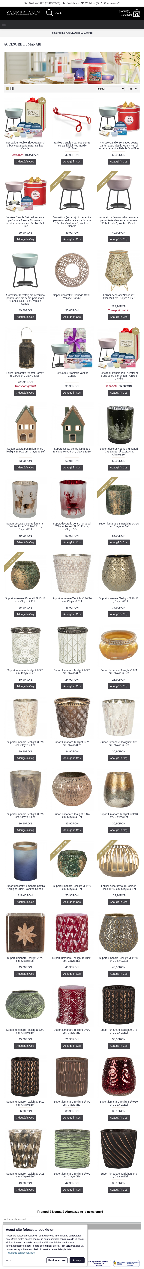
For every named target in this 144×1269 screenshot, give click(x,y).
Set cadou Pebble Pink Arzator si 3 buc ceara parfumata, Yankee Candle (119, 375)
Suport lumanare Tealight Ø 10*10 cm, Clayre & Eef (72, 600)
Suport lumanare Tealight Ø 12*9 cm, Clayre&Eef (25, 1031)
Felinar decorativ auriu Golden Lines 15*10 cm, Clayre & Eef (118, 887)
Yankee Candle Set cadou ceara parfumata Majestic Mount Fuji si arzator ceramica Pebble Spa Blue (119, 145)
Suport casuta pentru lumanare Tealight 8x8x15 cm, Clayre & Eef (25, 450)
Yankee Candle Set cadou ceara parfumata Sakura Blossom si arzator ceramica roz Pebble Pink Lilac (25, 222)
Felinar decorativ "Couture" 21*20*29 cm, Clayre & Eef (118, 296)
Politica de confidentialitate (20, 1252)
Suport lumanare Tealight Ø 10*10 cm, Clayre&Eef (119, 600)
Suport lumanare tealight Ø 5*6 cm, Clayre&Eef (25, 672)
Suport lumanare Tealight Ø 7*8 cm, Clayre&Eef (72, 743)
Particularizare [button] (57, 1260)
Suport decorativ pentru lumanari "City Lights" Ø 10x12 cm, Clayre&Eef (119, 451)
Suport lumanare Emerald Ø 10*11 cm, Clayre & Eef (25, 600)
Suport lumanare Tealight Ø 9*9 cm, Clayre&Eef (72, 1175)
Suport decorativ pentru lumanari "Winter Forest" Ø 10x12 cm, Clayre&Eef (25, 526)
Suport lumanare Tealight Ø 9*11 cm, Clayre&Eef (25, 1175)
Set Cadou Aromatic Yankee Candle (72, 374)
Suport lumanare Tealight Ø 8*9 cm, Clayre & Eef (25, 815)
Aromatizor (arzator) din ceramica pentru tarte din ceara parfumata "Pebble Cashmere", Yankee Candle (72, 222)
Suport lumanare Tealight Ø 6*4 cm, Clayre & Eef (118, 672)
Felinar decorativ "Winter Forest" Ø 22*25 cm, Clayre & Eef (25, 374)
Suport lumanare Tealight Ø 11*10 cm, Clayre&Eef (119, 959)
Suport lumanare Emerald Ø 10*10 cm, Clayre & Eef (119, 525)
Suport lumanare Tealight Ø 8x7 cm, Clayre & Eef (72, 815)
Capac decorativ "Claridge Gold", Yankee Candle (72, 296)
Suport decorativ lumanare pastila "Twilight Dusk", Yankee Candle (25, 887)
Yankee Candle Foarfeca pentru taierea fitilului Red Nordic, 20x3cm (71, 145)
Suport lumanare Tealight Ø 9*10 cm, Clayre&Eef (119, 815)
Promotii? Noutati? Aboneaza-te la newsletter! (70, 1211)
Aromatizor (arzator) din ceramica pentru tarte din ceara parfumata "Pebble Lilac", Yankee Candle (118, 220)
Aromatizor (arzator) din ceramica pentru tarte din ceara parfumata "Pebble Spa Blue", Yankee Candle (25, 299)
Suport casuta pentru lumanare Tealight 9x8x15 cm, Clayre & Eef (72, 450)
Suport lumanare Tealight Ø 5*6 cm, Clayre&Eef (72, 672)
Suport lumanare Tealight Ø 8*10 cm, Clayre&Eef (25, 1103)
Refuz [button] (8, 1260)
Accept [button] (77, 1260)
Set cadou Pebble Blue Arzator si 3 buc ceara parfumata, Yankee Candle (25, 145)
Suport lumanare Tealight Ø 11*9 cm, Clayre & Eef (72, 887)
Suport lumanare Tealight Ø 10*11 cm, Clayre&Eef (72, 959)
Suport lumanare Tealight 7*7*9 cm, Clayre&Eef (25, 959)
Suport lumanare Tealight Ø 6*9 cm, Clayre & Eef (25, 743)
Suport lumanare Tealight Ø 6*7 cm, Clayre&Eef (72, 1031)
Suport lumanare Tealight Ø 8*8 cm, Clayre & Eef (118, 743)
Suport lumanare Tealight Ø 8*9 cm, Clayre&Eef (72, 1103)
